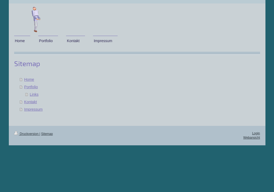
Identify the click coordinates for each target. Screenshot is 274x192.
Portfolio (31, 87)
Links (34, 94)
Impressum (33, 109)
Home (29, 79)
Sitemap (47, 134)
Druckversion (27, 134)
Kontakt (30, 102)
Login (256, 133)
